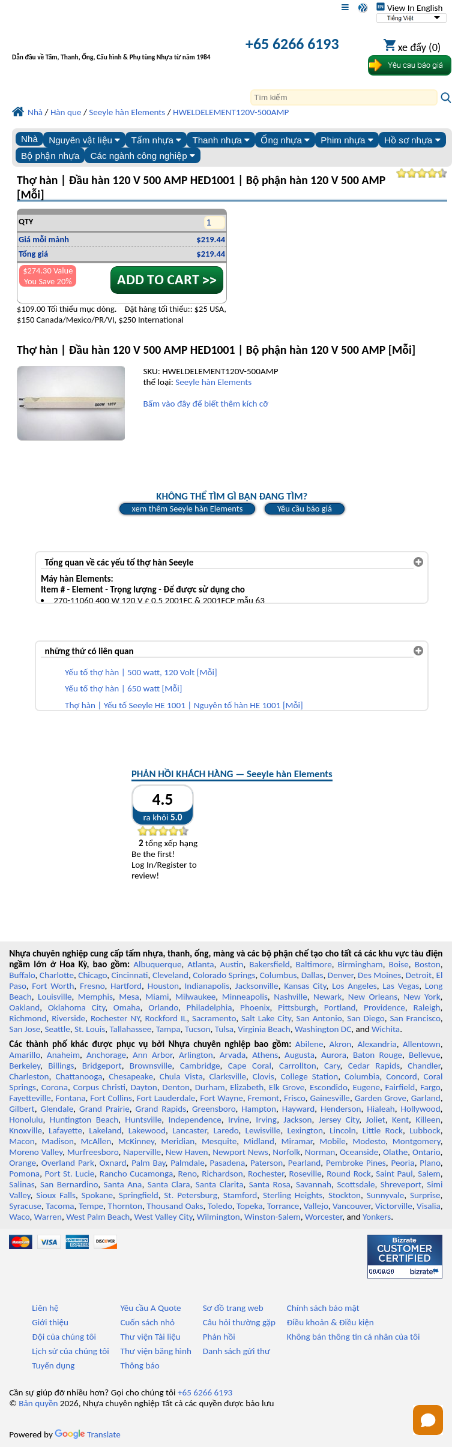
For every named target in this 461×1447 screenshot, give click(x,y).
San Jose (24, 1029)
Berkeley (24, 1065)
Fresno (92, 985)
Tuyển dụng (53, 1365)
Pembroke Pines (356, 1162)
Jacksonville (257, 985)
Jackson (297, 1119)
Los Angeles (354, 985)
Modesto (368, 1141)
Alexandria (376, 1044)
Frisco (295, 1098)
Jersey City (339, 1119)
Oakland (24, 1007)
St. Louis (89, 1029)
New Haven (187, 1152)
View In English (409, 7)
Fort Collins (111, 1098)
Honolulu (26, 1119)
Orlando (163, 1007)
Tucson (198, 1029)
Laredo (225, 1130)
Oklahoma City (76, 1007)
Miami (157, 996)
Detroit (419, 975)
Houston (163, 985)
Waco (19, 1216)
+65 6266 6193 (292, 43)
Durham (210, 1087)
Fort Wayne (221, 1098)
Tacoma (60, 1206)
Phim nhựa (347, 140)
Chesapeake (131, 1076)
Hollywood (421, 1108)
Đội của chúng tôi (64, 1336)
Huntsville (143, 1119)
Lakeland (105, 1130)
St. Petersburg (190, 1195)
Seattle (57, 1029)
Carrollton (297, 1065)
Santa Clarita (220, 1184)
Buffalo (22, 975)
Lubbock (425, 1130)
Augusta (300, 1054)
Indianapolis (206, 985)
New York (421, 996)
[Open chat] (428, 1420)
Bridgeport (102, 1065)
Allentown (422, 1044)
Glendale (56, 1108)
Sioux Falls (56, 1195)
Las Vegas (400, 985)
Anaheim (63, 1054)
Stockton (344, 1195)
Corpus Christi (99, 1087)
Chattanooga (78, 1076)
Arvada (233, 1054)
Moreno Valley (35, 1152)
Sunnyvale (386, 1195)
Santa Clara (169, 1184)
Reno (187, 1173)
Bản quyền (38, 1403)
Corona (54, 1087)
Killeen (427, 1119)
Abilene (309, 1044)
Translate (88, 1434)
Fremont (264, 1098)
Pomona (24, 1173)
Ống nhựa (285, 140)
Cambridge (200, 1065)
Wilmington (218, 1216)
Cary (332, 1065)
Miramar (297, 1141)
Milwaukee (195, 996)
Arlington (196, 1054)
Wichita (386, 1029)
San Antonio (319, 1018)
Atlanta (200, 964)
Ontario (426, 1152)
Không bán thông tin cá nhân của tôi (353, 1336)
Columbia (362, 1076)
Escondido (329, 1087)
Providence (384, 1007)
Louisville (54, 996)
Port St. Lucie (70, 1173)
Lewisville (263, 1130)
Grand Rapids (161, 1108)
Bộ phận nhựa (50, 156)
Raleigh (426, 1007)
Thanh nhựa (221, 140)
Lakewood (147, 1130)
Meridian (177, 1141)
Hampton (258, 1108)
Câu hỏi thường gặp (239, 1322)
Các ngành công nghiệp (143, 156)
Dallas (312, 975)
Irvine (238, 1119)
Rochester (266, 1173)
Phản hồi (219, 1336)
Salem (429, 1173)
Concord (401, 1076)
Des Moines (379, 975)
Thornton (125, 1206)
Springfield (138, 1195)
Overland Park (67, 1162)
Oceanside (359, 1152)
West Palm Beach (98, 1216)
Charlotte (57, 975)
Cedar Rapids (374, 1065)
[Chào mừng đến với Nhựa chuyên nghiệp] (114, 45)
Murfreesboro (93, 1152)
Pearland (304, 1162)
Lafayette (65, 1130)
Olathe (395, 1152)
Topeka (250, 1206)
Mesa (129, 996)
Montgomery (417, 1141)
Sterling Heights (292, 1195)
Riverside (68, 1018)
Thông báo (139, 1365)
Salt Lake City (266, 1018)
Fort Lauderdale (166, 1098)
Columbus (278, 975)
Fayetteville (30, 1098)
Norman (320, 1152)
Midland (259, 1141)
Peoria (402, 1162)
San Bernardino (69, 1184)
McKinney (136, 1141)
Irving (266, 1119)
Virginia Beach (264, 1029)
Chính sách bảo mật (323, 1307)
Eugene (366, 1087)
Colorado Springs (224, 975)
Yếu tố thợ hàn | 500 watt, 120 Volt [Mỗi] (141, 672)
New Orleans (372, 996)
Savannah (313, 1184)
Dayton (144, 1087)
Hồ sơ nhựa (412, 140)
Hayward (298, 1108)
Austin (231, 964)
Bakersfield (269, 964)
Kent (400, 1119)
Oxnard (113, 1162)
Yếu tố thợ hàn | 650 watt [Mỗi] (123, 688)
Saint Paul (394, 1173)
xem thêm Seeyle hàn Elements (187, 508)
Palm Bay (148, 1162)
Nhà (29, 139)
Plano (430, 1162)
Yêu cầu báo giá (304, 508)
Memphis (95, 996)
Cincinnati (130, 975)
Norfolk (286, 1152)
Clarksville (228, 1076)
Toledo (220, 1206)
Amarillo (24, 1054)
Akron (341, 1044)
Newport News (240, 1152)
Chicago (92, 975)
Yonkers (377, 1216)
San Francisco (415, 1018)
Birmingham (360, 964)
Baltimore (313, 964)
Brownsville (151, 1065)
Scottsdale (356, 1184)
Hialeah (381, 1108)
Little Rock (383, 1130)
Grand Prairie (104, 1108)
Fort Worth (53, 985)
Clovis (263, 1076)
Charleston (29, 1076)
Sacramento (214, 1018)
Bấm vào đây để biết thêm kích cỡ (205, 403)
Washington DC (323, 1029)
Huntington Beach (84, 1119)
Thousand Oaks (174, 1206)
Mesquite (219, 1141)
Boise (399, 964)
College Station (309, 1076)
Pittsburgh (297, 1007)
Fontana (71, 1098)
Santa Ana (123, 1184)
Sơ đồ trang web (233, 1307)
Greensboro (213, 1108)
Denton (176, 1087)
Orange (22, 1162)
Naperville (142, 1152)
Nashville (290, 996)
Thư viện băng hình (155, 1351)
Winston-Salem (272, 1216)
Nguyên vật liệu (84, 140)
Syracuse (25, 1206)
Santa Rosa (270, 1184)
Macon (22, 1141)
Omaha (126, 1007)
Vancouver (352, 1206)
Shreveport (401, 1184)
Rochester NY (115, 1018)
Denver (341, 975)
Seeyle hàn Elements (213, 382)
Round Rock (349, 1173)
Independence (194, 1119)
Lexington (305, 1130)
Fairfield (400, 1087)
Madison (57, 1141)
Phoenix (255, 1007)
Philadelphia (209, 1007)
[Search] (344, 97)
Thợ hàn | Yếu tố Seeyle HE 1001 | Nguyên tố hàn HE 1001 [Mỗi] (184, 705)
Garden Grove (380, 1098)
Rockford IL (166, 1018)
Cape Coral (249, 1065)
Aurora (333, 1054)
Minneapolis (245, 996)
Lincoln (343, 1130)
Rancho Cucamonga (136, 1173)
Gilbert (21, 1108)
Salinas (21, 1184)
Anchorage (106, 1054)
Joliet (375, 1119)
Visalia (429, 1206)
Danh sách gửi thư (237, 1351)
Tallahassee (130, 1029)
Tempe (91, 1206)
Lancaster (189, 1130)
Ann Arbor (152, 1054)
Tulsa (224, 1029)
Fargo (430, 1087)
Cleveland (170, 975)
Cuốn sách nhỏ (147, 1322)
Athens (265, 1054)
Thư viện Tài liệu (150, 1336)
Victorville (393, 1206)
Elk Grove (286, 1087)
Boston (428, 964)
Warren (48, 1216)
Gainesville (329, 1098)
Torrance (283, 1206)
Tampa (168, 1029)
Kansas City (305, 985)
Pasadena (228, 1162)
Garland (426, 1098)
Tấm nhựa (156, 140)
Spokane (97, 1195)
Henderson (341, 1108)
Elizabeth (247, 1087)
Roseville (305, 1173)
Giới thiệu (50, 1322)
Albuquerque (157, 964)
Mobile (332, 1141)
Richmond (27, 1018)
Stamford (240, 1195)
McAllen (95, 1141)
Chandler (424, 1065)
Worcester (323, 1216)
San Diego (365, 1018)
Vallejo (316, 1206)
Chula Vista (181, 1076)
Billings (61, 1065)
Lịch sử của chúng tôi (70, 1351)
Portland (340, 1007)
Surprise (425, 1195)
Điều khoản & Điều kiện (330, 1322)
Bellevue (425, 1054)
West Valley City (163, 1216)
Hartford (126, 985)
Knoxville (25, 1130)
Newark (327, 996)
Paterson (266, 1162)
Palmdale (187, 1162)
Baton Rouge (377, 1054)
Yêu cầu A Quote (150, 1307)
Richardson (222, 1173)
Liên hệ (45, 1307)
